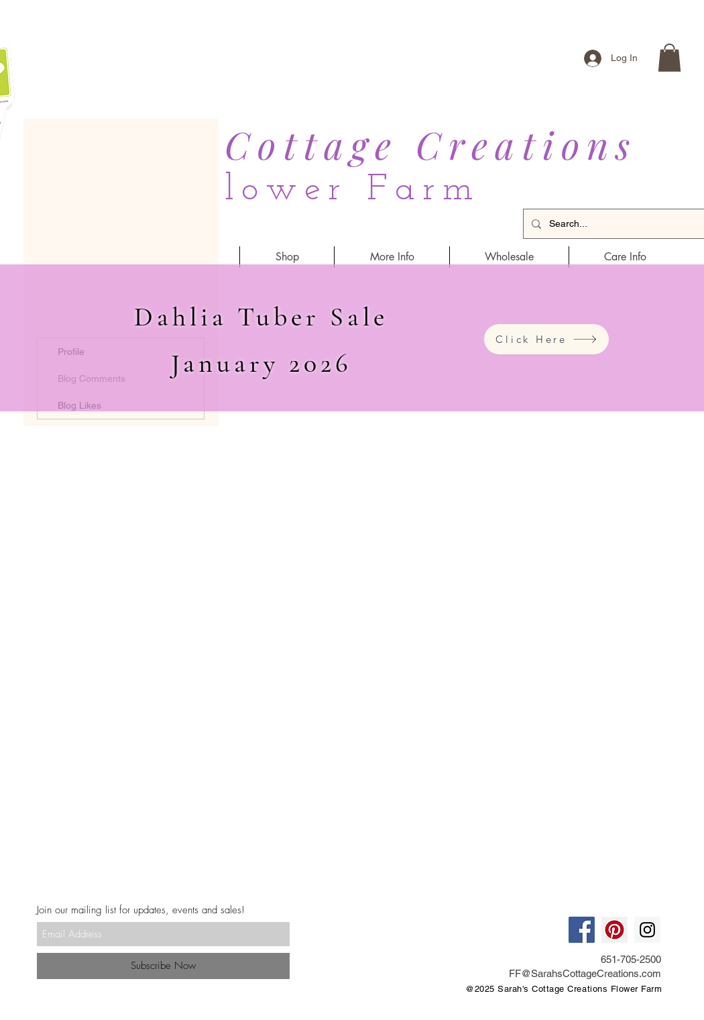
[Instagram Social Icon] (647, 930)
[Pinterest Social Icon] (614, 930)
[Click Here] (546, 339)
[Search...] (624, 223)
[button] (669, 58)
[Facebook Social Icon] (582, 930)
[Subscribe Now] (163, 966)
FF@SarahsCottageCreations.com (585, 973)
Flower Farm (338, 190)
